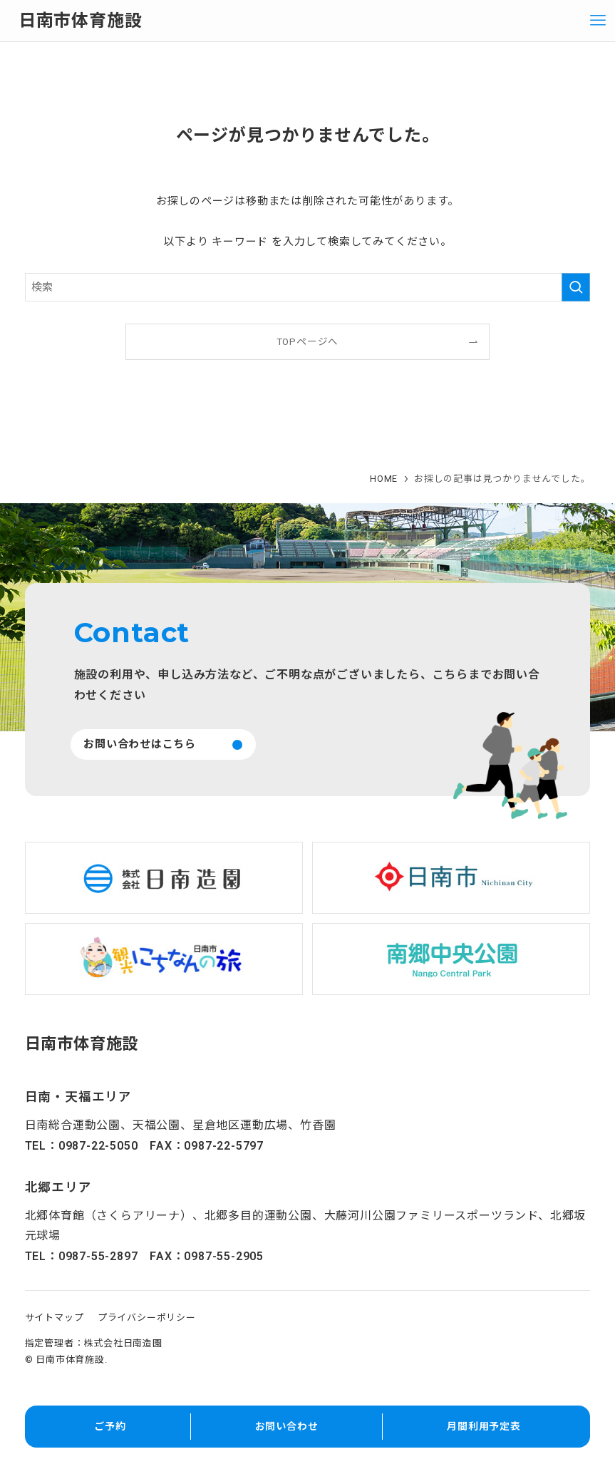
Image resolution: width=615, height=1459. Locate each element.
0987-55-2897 (98, 1256)
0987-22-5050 (98, 1146)
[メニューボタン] (598, 21)
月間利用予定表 (484, 1426)
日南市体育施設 (81, 20)
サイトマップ (54, 1317)
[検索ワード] (308, 287)
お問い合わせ (287, 1426)
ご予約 (109, 1426)
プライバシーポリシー (147, 1317)
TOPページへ (308, 341)
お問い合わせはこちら (139, 744)
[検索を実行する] (576, 287)
